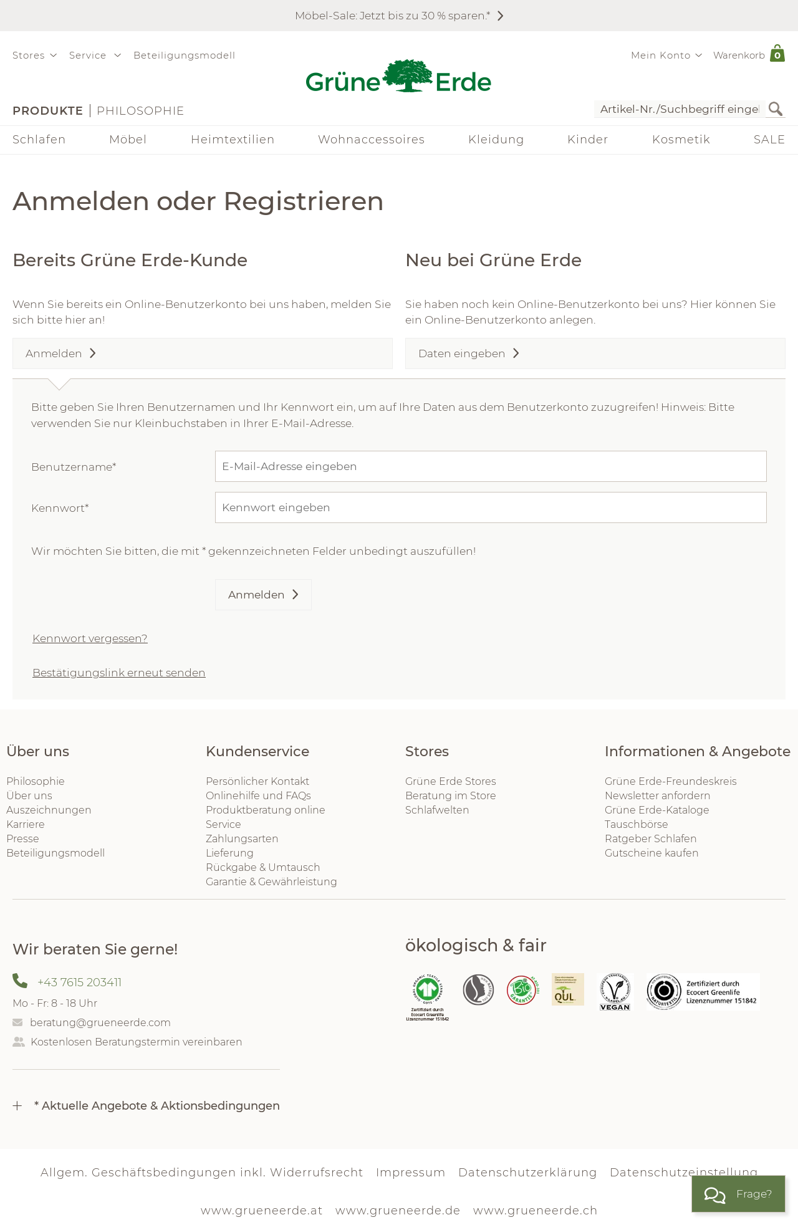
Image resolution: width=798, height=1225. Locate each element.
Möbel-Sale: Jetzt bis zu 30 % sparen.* (392, 15)
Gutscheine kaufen (652, 853)
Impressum (411, 1172)
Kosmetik (681, 140)
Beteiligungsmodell (184, 55)
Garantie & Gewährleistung (271, 882)
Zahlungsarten (242, 839)
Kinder (587, 140)
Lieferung (230, 853)
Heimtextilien (233, 140)
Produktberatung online (265, 810)
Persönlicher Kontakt (257, 781)
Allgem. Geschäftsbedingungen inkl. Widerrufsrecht (202, 1172)
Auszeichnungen (49, 810)
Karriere (25, 824)
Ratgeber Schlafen (651, 839)
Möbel (128, 140)
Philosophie (141, 111)
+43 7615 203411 (79, 982)
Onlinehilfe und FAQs (258, 796)
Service (223, 824)
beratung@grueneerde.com (100, 1023)
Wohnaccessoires (371, 140)
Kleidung (496, 140)
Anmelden (256, 594)
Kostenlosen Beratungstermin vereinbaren (137, 1042)
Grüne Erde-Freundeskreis (671, 781)
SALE (770, 140)
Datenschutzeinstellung (684, 1172)
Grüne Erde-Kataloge (657, 810)
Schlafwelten (437, 810)
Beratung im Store (450, 796)
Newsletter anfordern (658, 796)
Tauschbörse (636, 824)
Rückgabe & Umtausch (263, 867)
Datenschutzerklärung (527, 1172)
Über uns (29, 796)
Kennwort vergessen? (90, 638)
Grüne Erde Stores (450, 781)
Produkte (48, 111)
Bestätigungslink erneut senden (119, 672)
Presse (22, 839)
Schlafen (39, 140)
